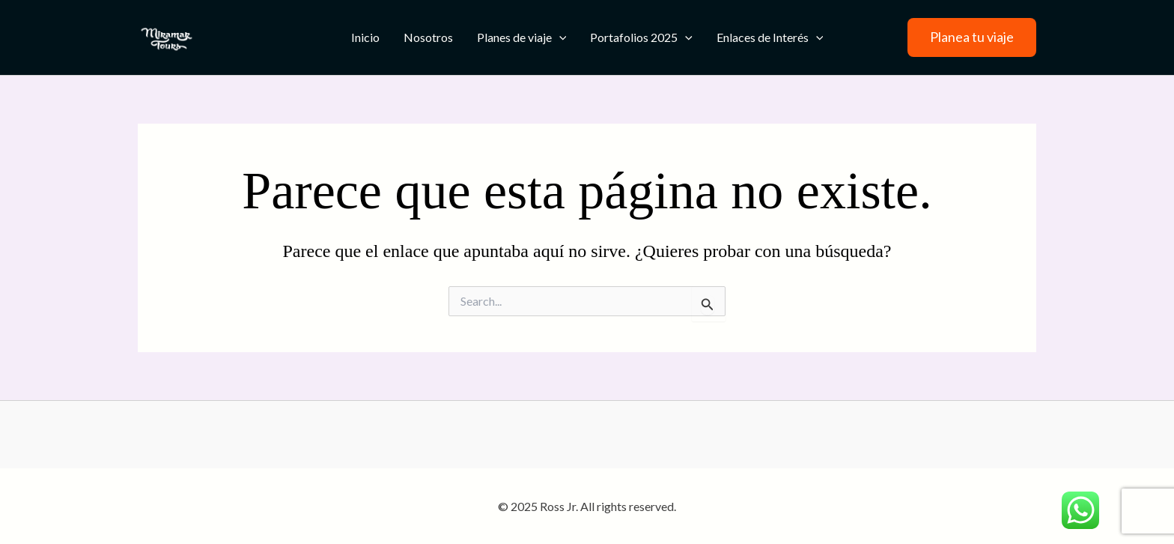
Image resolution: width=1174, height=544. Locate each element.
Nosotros (428, 37)
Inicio (365, 37)
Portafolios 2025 (641, 37)
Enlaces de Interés (770, 37)
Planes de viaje (522, 37)
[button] (971, 37)
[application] (559, 37)
